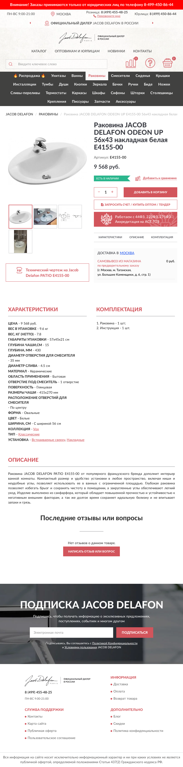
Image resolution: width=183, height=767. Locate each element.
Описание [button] (136, 237)
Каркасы (79, 93)
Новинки (116, 51)
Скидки (119, 724)
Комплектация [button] (162, 237)
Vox (36, 429)
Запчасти (102, 101)
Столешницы (161, 93)
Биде (148, 84)
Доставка (120, 684)
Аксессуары (126, 101)
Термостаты (56, 93)
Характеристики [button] (110, 237)
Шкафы (98, 93)
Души (63, 84)
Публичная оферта (42, 731)
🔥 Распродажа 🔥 (29, 76)
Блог (117, 717)
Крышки (163, 76)
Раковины (96, 76)
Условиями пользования (81, 647)
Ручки (133, 84)
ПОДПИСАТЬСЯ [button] (135, 632)
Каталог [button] (39, 51)
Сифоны (118, 93)
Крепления (56, 101)
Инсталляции (24, 84)
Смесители (120, 76)
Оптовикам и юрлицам (77, 51)
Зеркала (100, 84)
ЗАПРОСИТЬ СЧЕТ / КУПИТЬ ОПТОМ (135, 204)
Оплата (119, 691)
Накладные (75, 440)
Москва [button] (127, 253)
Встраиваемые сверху (48, 440)
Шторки (138, 93)
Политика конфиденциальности (138, 731)
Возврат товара (125, 698)
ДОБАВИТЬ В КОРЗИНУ (150, 192)
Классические (29, 434)
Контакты (142, 51)
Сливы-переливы (25, 93)
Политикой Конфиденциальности (114, 643)
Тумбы (47, 84)
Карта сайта (37, 724)
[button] (106, 15)
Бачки (117, 84)
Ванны (77, 76)
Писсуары (80, 101)
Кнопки (80, 84)
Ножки (164, 84)
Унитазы (58, 76)
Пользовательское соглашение (51, 738)
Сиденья (143, 76)
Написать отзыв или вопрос (91, 551)
